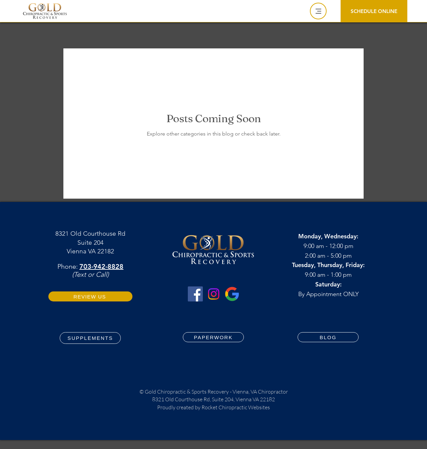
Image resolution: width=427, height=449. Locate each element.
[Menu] (318, 11)
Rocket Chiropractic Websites (235, 407)
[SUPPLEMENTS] (90, 338)
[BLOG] (328, 337)
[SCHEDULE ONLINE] (374, 11)
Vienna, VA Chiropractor (260, 391)
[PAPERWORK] (213, 337)
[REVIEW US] (90, 296)
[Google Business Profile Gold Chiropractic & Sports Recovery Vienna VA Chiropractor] (232, 293)
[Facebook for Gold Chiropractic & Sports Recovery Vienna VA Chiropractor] (195, 293)
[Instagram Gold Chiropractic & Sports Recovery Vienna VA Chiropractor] (213, 293)
